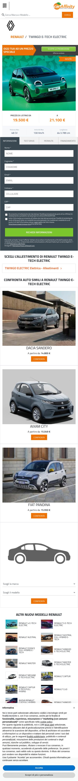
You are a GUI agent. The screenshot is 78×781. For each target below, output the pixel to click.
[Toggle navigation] (5, 6)
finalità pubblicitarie (36, 742)
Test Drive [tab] (29, 140)
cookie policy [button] (46, 727)
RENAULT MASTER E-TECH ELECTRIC (62, 663)
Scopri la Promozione (58, 49)
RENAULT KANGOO (62, 702)
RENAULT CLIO (60, 689)
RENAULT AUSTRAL (27, 637)
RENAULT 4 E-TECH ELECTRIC (27, 624)
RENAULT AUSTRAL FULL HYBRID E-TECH (63, 637)
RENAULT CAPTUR (62, 676)
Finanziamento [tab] (68, 140)
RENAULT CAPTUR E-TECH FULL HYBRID (27, 689)
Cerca (67, 14)
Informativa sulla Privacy (17, 244)
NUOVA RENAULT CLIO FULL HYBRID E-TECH (27, 702)
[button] (74, 713)
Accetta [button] (39, 773)
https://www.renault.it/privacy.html (20, 224)
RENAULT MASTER (27, 663)
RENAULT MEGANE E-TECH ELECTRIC (27, 676)
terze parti (49, 730)
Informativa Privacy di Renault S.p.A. (24, 246)
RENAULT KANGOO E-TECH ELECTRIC (62, 650)
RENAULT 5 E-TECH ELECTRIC (63, 624)
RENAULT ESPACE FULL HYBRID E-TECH (27, 650)
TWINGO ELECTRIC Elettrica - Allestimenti (32, 268)
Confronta (39, 358)
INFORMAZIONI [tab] (10, 140)
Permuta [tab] (48, 140)
